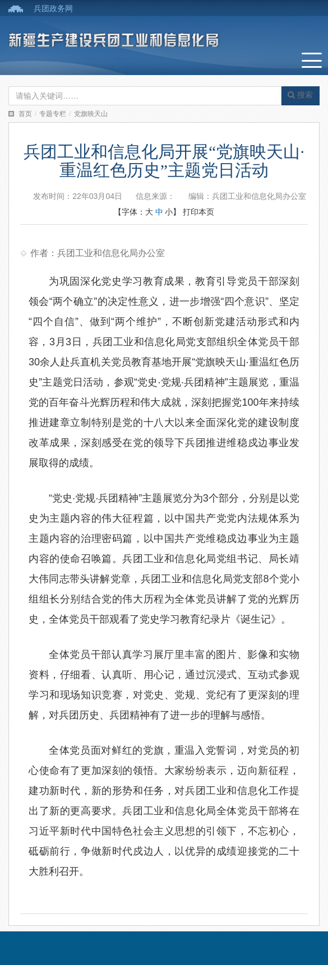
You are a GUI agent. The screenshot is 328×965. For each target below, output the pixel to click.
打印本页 (198, 211)
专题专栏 (52, 114)
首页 (25, 114)
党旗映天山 (91, 114)
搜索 (300, 94)
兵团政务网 (53, 8)
